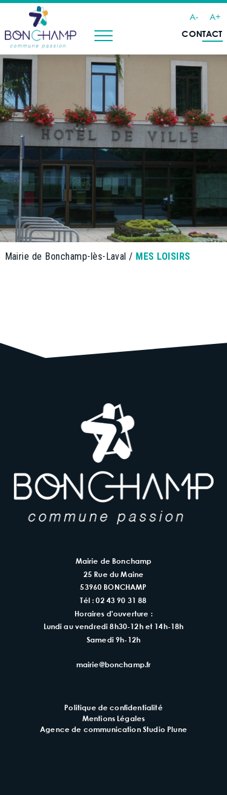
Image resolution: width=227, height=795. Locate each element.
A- (194, 16)
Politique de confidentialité (113, 707)
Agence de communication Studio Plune (113, 729)
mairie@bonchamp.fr (113, 664)
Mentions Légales (113, 718)
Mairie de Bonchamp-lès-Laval (66, 256)
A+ (214, 16)
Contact (202, 33)
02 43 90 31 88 (121, 600)
